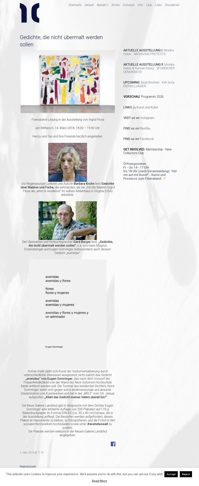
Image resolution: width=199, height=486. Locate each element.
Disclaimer (172, 5)
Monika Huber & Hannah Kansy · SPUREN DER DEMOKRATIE (149, 68)
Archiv (116, 5)
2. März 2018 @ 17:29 (32, 452)
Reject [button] (186, 474)
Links (158, 5)
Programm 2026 (152, 96)
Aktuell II (102, 5)
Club (149, 5)
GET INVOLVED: (134, 149)
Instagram (138, 118)
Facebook (138, 139)
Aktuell (89, 5)
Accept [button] (171, 474)
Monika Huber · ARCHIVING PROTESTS (148, 52)
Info (140, 5)
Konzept (128, 5)
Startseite (75, 5)
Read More (99, 481)
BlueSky (137, 128)
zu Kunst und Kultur (140, 107)
